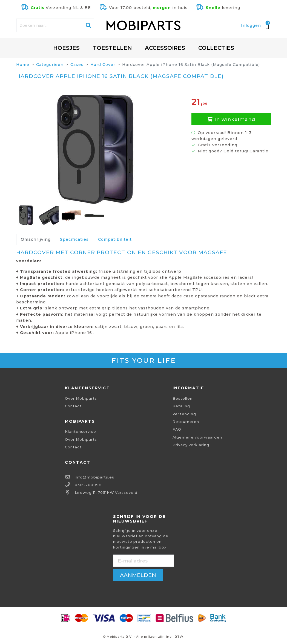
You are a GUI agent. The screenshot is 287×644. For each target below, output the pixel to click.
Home (22, 64)
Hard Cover (102, 64)
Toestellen (112, 48)
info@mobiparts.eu (94, 477)
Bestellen (183, 398)
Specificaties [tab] (74, 239)
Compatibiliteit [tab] (115, 239)
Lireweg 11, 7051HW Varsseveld (106, 493)
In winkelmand (231, 119)
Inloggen (251, 25)
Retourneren (186, 422)
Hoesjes (66, 48)
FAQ (177, 429)
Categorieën (50, 64)
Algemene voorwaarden (197, 437)
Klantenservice (80, 432)
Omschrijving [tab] (36, 239)
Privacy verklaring (191, 445)
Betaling (181, 406)
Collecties (216, 48)
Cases (77, 64)
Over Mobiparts (81, 398)
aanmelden (138, 575)
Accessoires (165, 48)
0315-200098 (88, 485)
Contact (73, 406)
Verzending (184, 414)
